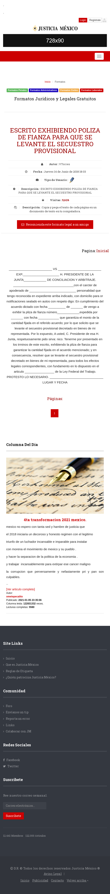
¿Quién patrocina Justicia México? (31, 677)
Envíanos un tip (17, 712)
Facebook (11, 760)
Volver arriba (77, 880)
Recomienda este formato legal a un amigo (55, 224)
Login (83, 20)
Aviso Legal (53, 874)
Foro (9, 706)
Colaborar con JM (18, 731)
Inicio (48, 81)
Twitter (11, 766)
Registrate (95, 20)
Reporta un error (18, 719)
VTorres (64, 164)
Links (10, 725)
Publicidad (40, 880)
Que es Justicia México (22, 665)
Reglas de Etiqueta (19, 671)
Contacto (57, 880)
